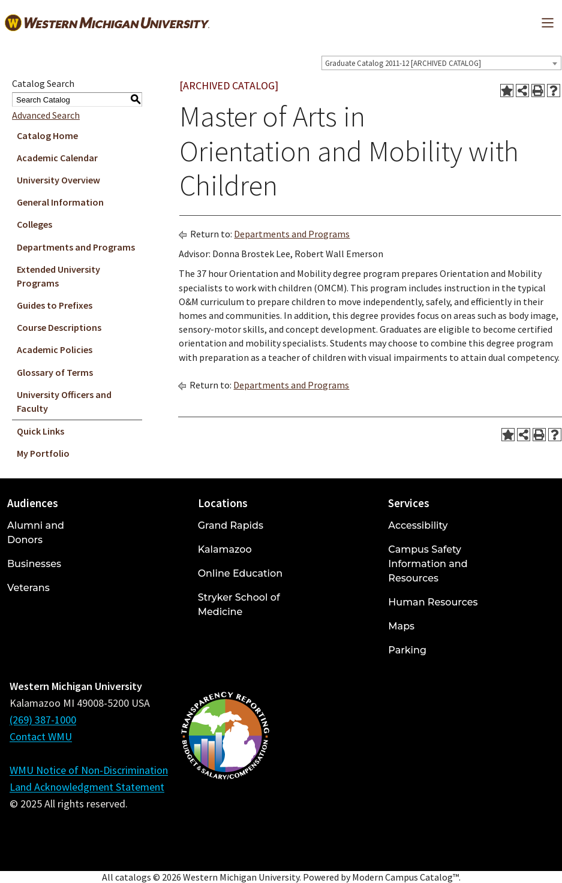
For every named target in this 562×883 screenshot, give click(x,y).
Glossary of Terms (55, 372)
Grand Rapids (230, 525)
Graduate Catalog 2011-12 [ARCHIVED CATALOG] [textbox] (403, 63)
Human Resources (432, 602)
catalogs (133, 877)
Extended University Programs (58, 276)
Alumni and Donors (35, 533)
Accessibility (417, 525)
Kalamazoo (225, 549)
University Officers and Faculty (64, 401)
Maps (401, 626)
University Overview (58, 180)
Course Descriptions (59, 327)
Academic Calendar (57, 158)
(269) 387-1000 (43, 720)
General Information (60, 202)
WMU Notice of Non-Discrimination (89, 770)
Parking (407, 650)
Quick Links (40, 431)
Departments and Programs (76, 247)
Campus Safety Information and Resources (427, 564)
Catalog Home (47, 135)
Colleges (34, 224)
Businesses (34, 563)
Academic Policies (54, 349)
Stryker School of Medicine (239, 604)
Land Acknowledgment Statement (87, 787)
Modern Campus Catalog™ (405, 877)
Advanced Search (46, 115)
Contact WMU (41, 736)
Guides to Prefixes (54, 305)
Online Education (240, 573)
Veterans (28, 587)
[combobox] (441, 63)
